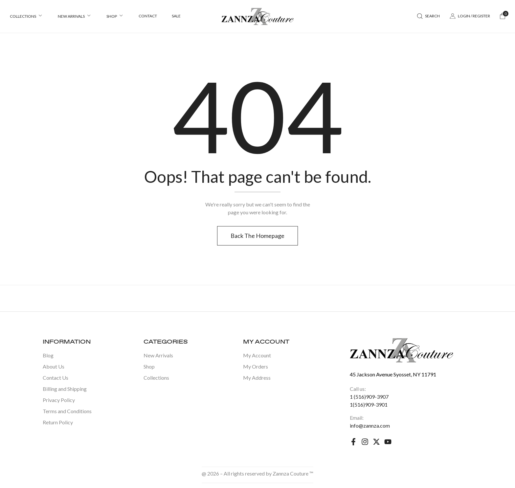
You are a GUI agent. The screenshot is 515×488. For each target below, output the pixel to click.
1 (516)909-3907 (369, 396)
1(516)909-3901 (369, 404)
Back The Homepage (257, 235)
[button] (502, 16)
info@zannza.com (370, 425)
